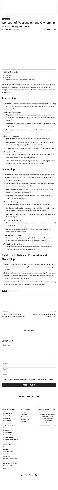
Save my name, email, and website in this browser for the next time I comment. (29, 379)
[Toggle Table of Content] (51, 72)
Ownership (8, 77)
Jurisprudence (11, 16)
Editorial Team (8, 29)
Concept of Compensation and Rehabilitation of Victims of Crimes (13, 315)
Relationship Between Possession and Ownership (20, 79)
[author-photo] (29, 327)
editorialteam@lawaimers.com (48, 425)
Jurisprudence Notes (13, 291)
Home (3, 16)
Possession (8, 75)
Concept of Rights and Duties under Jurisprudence (44, 315)
